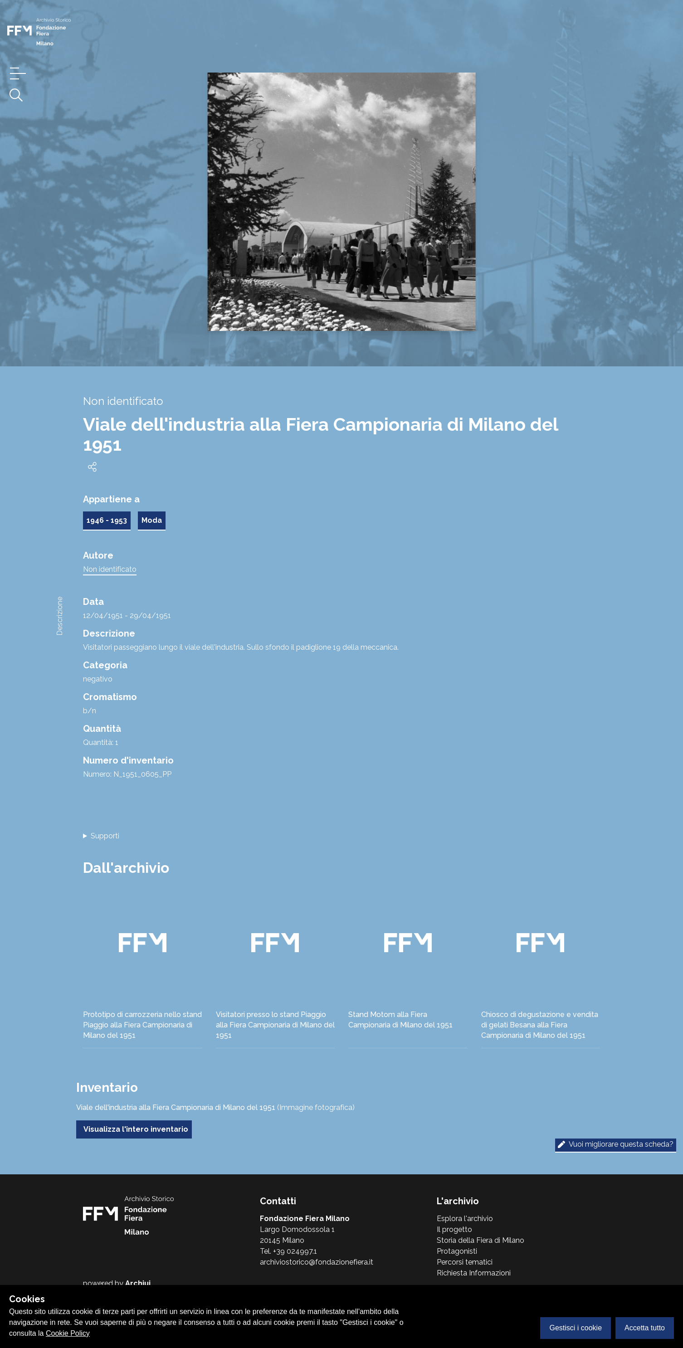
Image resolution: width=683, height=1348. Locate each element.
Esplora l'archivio (465, 1218)
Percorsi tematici (465, 1262)
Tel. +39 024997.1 (288, 1251)
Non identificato (110, 569)
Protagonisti (457, 1251)
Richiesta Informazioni (474, 1273)
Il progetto (454, 1229)
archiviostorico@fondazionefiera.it (316, 1262)
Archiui (138, 1283)
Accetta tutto (644, 1328)
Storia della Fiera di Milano (480, 1240)
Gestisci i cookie (575, 1328)
